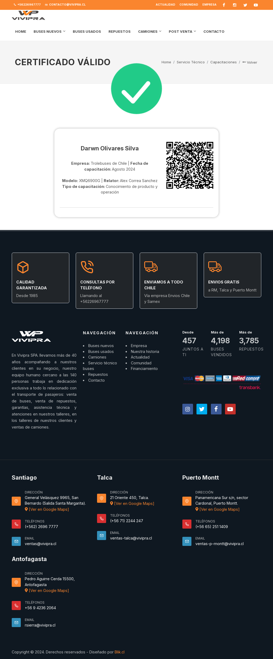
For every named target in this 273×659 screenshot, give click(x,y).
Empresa (209, 4)
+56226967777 (27, 4)
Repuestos (98, 374)
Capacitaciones (223, 62)
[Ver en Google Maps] (47, 509)
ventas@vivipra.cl (40, 543)
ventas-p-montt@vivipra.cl (219, 543)
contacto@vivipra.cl (65, 4)
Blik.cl (120, 652)
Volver (249, 62)
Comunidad (188, 4)
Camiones (97, 357)
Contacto (96, 380)
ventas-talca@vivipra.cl (131, 538)
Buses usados (101, 351)
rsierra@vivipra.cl (40, 625)
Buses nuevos (101, 345)
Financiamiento (144, 368)
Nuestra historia (145, 351)
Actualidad (165, 4)
